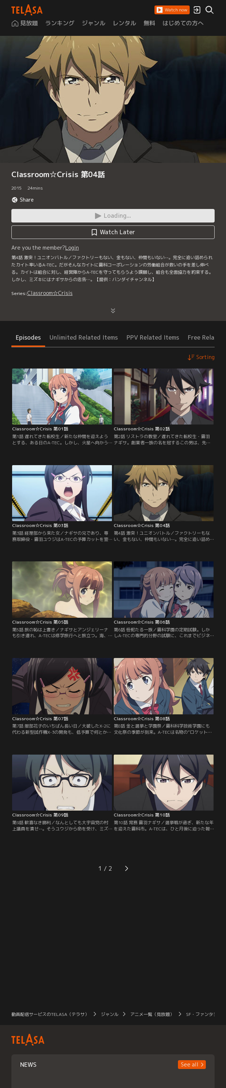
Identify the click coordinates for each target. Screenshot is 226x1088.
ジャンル (110, 1014)
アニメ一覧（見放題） (152, 1014)
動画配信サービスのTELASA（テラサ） (50, 1014)
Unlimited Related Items (84, 337)
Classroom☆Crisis (50, 292)
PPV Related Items (153, 337)
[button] (172, 9)
